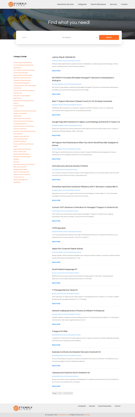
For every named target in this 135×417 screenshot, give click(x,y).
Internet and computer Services (71, 60)
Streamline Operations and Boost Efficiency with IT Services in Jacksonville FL (85, 187)
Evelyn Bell (57, 376)
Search (109, 37)
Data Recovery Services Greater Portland (70, 166)
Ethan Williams (58, 149)
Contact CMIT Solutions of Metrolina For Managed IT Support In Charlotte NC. (85, 207)
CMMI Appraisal (58, 228)
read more (56, 71)
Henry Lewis (57, 273)
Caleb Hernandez (58, 125)
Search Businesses (98, 4)
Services (113, 4)
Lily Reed (56, 169)
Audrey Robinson (58, 84)
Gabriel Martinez (58, 231)
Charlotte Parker (58, 355)
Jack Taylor (57, 211)
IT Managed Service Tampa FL (65, 290)
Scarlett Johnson (58, 104)
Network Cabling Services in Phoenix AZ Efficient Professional (78, 311)
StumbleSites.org (63, 415)
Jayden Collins (57, 190)
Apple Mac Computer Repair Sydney (67, 249)
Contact (124, 4)
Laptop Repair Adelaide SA (63, 57)
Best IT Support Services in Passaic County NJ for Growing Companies (82, 101)
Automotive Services (65, 4)
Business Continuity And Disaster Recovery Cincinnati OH (76, 352)
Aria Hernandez (58, 252)
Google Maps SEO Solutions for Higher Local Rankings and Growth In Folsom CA (86, 122)
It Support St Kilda (59, 331)
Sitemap (87, 415)
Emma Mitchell (58, 335)
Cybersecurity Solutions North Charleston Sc (71, 373)
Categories (82, 4)
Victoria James (58, 60)
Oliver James (57, 293)
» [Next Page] (71, 393)
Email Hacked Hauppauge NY (64, 269)
